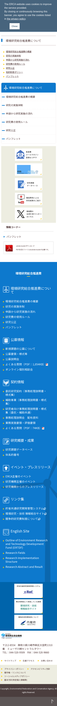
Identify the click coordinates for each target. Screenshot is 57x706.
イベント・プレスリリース (31, 467)
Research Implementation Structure (22, 559)
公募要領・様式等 (16, 354)
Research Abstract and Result (24, 567)
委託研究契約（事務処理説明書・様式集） (26, 393)
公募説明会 (12, 359)
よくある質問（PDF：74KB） (24, 428)
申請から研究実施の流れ (17, 59)
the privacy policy (16, 19)
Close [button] (15, 26)
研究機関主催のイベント (20, 481)
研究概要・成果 (22, 440)
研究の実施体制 (13, 55)
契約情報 (17, 382)
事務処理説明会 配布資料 (21, 417)
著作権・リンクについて (15, 672)
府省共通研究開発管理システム (25, 508)
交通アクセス (28, 660)
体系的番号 (12, 455)
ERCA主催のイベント (18, 476)
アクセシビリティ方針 (40, 668)
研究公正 (10, 68)
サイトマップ (10, 660)
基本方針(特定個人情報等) (15, 679)
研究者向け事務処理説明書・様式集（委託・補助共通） (26, 410)
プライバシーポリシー (14, 668)
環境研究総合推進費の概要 (18, 51)
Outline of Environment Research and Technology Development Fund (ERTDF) (26, 543)
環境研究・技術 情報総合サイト (26, 513)
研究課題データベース (19, 449)
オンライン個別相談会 (19, 369)
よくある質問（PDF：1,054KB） (26, 364)
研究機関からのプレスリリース (24, 487)
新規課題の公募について (20, 349)
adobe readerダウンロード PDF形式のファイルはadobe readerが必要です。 (33, 248)
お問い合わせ (47, 660)
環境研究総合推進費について (25, 88)
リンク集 (17, 499)
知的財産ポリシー (14, 72)
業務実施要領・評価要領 (20, 423)
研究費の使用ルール (15, 63)
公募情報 (17, 340)
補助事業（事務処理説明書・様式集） (26, 401)
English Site (20, 531)
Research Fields (15, 553)
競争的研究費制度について (22, 519)
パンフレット (12, 76)
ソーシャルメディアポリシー (17, 676)
